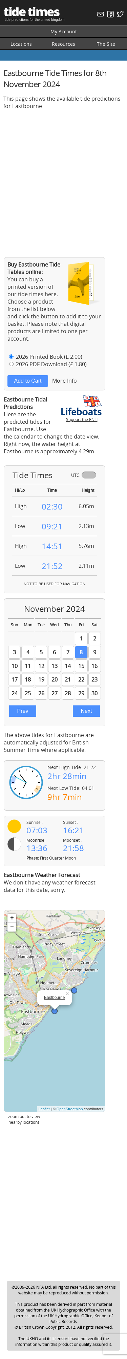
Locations (21, 44)
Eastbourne (54, 997)
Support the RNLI (81, 416)
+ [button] (12, 918)
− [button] (12, 927)
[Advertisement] (63, 178)
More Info (64, 380)
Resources (63, 44)
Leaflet (44, 1109)
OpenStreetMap (70, 1109)
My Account (63, 31)
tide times (31, 11)
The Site (106, 44)
